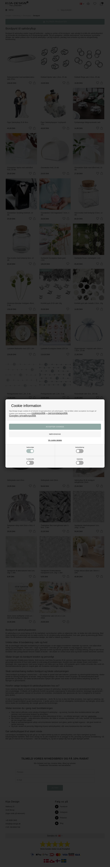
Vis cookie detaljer (55, 440)
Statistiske (80, 461)
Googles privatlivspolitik (22, 415)
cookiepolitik (38, 413)
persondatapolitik (58, 413)
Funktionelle (30, 461)
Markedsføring (79, 449)
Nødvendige (30, 449)
